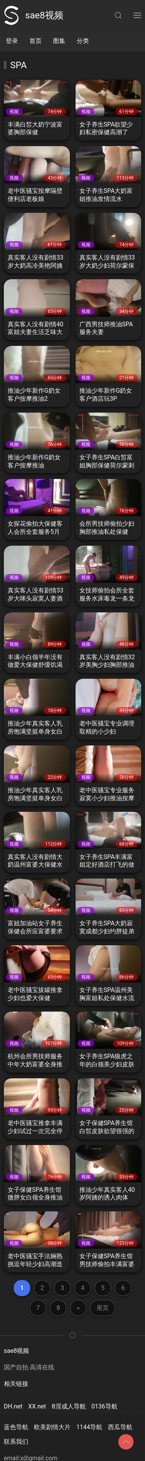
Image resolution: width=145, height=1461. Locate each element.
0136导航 (105, 1406)
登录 (12, 40)
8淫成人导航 (69, 1406)
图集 (59, 40)
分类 (83, 40)
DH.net (13, 1406)
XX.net (37, 1406)
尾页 (103, 1307)
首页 (35, 40)
